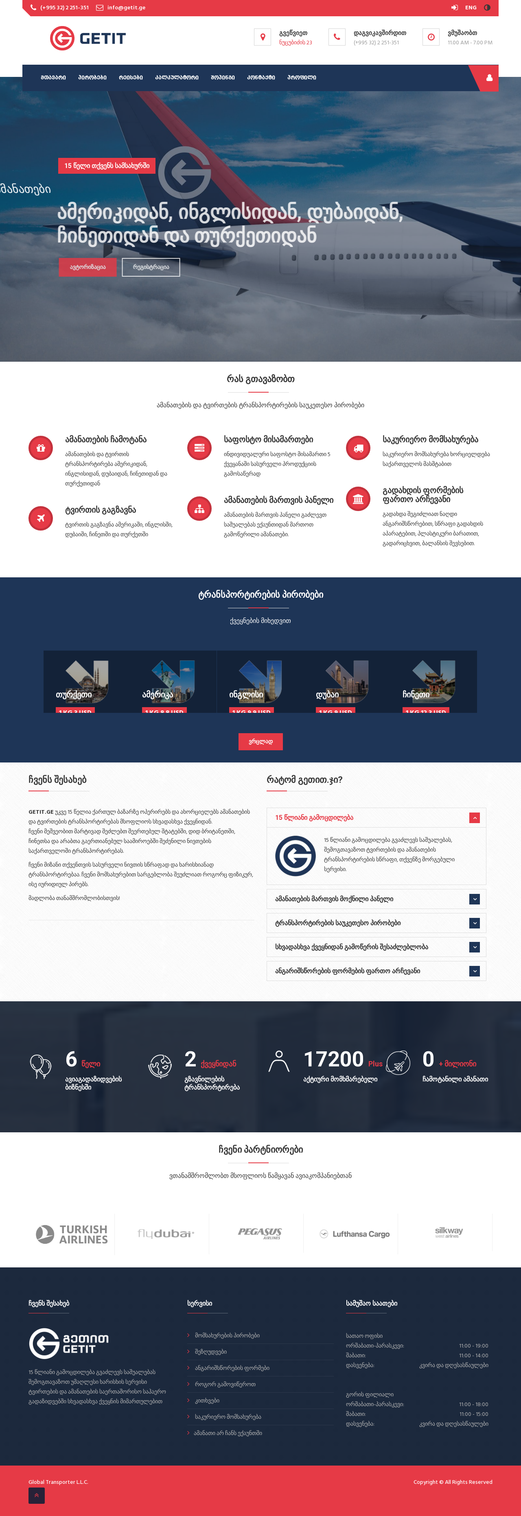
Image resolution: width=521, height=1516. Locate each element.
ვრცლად (261, 742)
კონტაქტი (261, 78)
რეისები (131, 78)
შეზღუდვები (210, 1352)
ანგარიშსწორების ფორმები (231, 1368)
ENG (471, 8)
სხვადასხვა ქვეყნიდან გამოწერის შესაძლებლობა (351, 947)
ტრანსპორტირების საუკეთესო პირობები (338, 923)
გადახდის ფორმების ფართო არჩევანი (423, 494)
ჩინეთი (416, 694)
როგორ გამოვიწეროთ (225, 1384)
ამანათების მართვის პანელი (278, 500)
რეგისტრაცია (147, 267)
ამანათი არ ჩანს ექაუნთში (228, 1433)
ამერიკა (157, 694)
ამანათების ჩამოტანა (106, 439)
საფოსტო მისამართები (268, 439)
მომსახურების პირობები (227, 1336)
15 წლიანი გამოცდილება (314, 817)
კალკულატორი (177, 78)
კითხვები (206, 1401)
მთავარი (53, 78)
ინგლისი (246, 694)
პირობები (92, 78)
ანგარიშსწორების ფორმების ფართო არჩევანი (347, 971)
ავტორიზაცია (84, 267)
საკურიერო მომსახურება (430, 439)
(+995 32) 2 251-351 (64, 8)
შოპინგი (223, 78)
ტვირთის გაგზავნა (100, 510)
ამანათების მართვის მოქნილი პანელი (334, 899)
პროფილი (301, 78)
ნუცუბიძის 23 (295, 43)
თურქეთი (74, 694)
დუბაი (327, 694)
